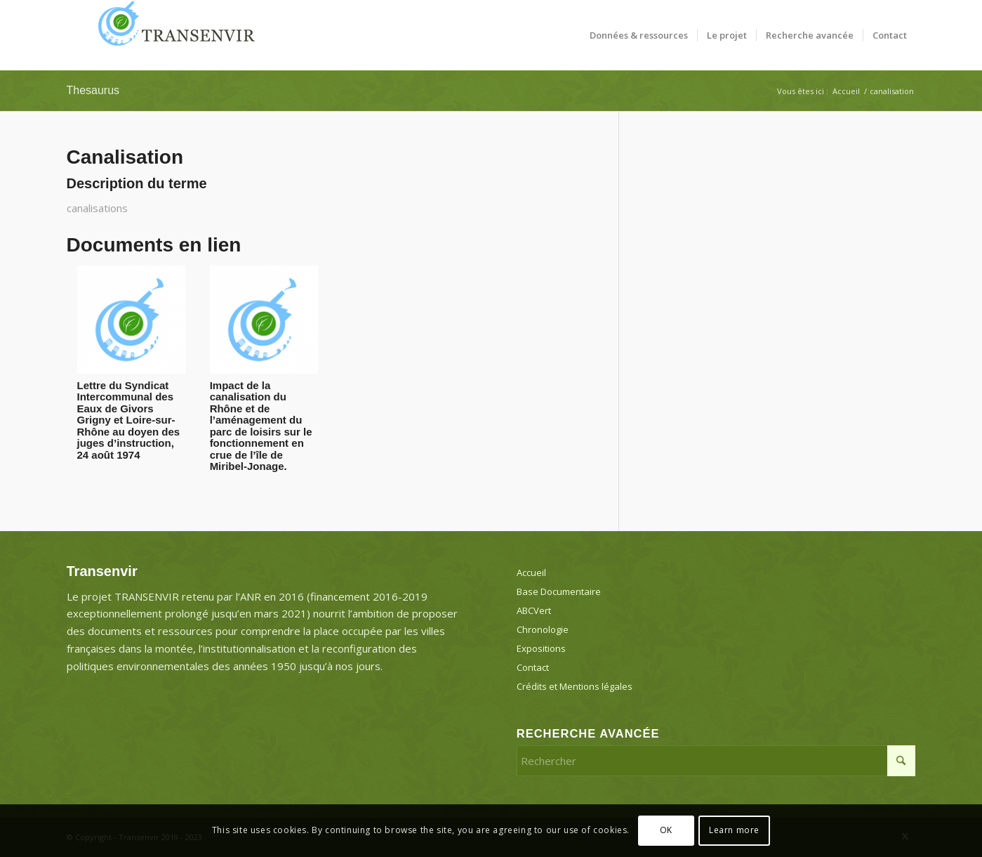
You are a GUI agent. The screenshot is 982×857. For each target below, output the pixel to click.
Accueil (531, 572)
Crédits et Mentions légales (574, 686)
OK (666, 830)
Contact (533, 667)
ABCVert (534, 610)
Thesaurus (93, 90)
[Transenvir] (172, 35)
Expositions (541, 648)
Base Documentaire (559, 591)
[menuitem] (638, 35)
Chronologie (543, 629)
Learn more (734, 830)
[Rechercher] (716, 760)
